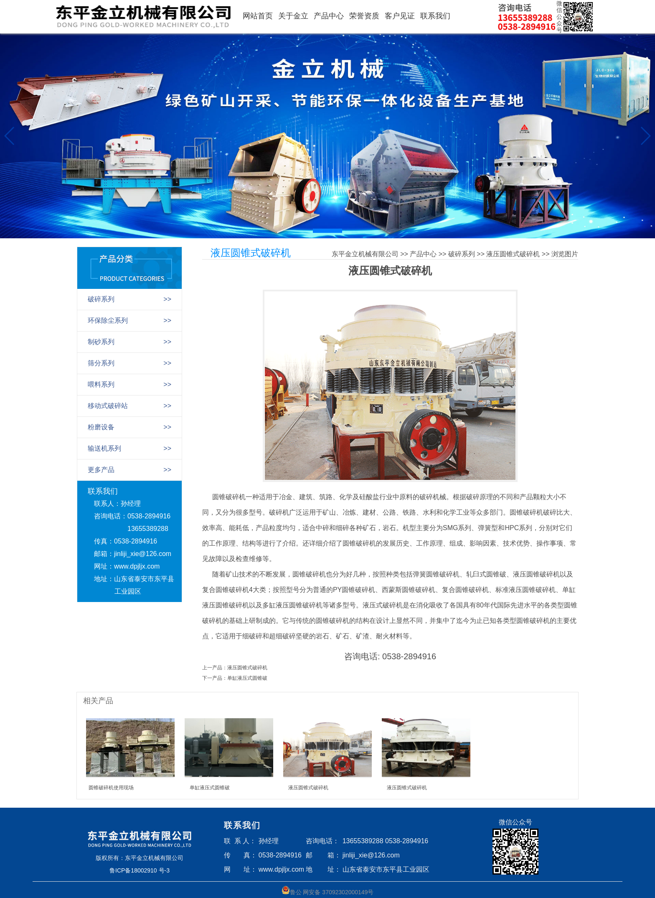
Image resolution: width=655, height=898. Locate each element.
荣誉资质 (364, 16)
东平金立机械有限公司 (365, 254)
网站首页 (258, 16)
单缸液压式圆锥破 (247, 678)
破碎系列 (461, 254)
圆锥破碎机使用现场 (111, 788)
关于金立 (293, 16)
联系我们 (435, 16)
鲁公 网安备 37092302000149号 (328, 890)
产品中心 (329, 16)
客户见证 (400, 16)
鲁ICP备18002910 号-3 (139, 870)
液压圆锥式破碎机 (513, 254)
